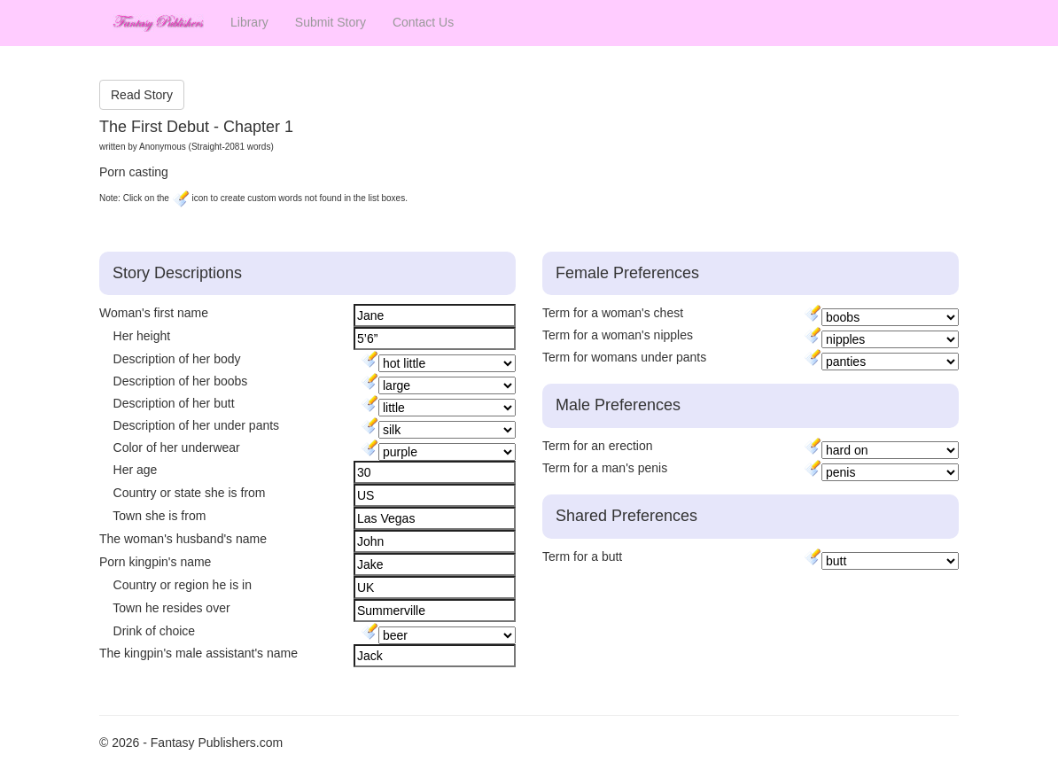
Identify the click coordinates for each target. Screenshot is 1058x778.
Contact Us (423, 22)
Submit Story (330, 22)
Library (249, 22)
